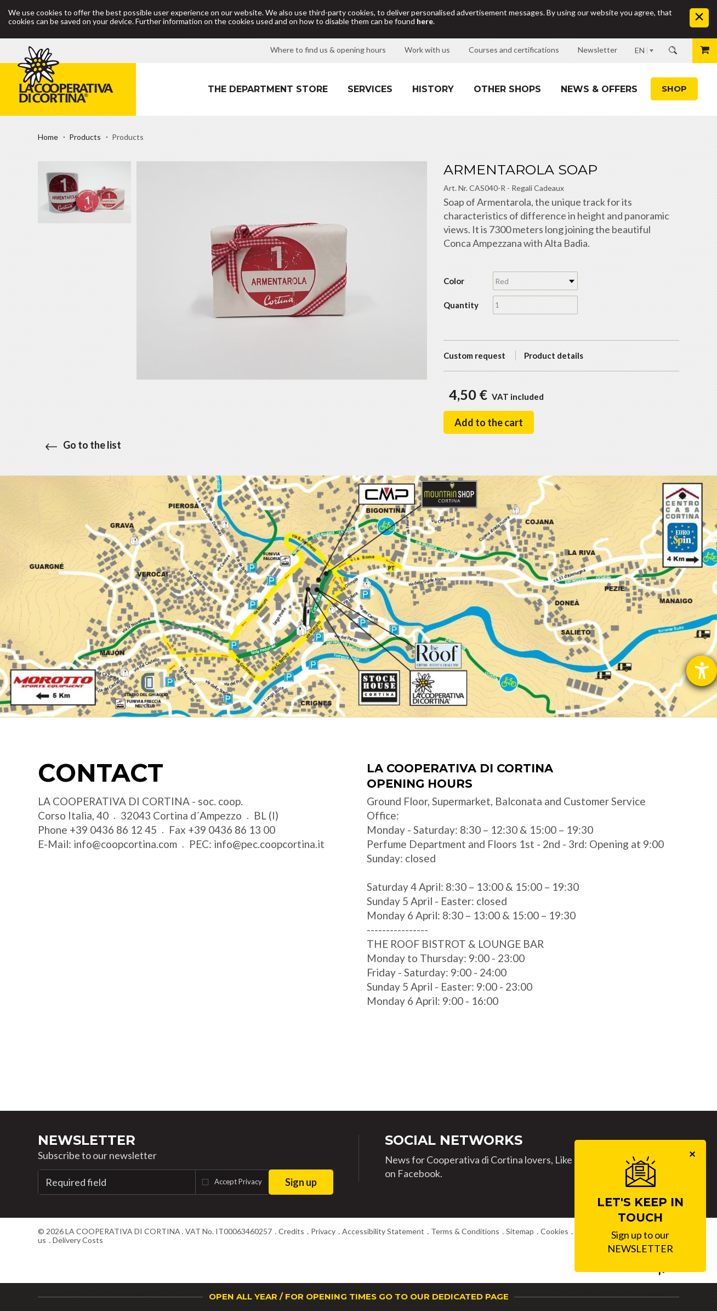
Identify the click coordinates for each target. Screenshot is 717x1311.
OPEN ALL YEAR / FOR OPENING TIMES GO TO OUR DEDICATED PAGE (359, 1296)
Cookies (554, 1231)
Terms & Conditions (465, 1231)
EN (640, 50)
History (433, 89)
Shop (674, 88)
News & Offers (599, 89)
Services (370, 89)
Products (85, 137)
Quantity (461, 305)
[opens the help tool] (701, 671)
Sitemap (520, 1231)
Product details (553, 355)
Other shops (507, 89)
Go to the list (79, 445)
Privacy (323, 1231)
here (425, 21)
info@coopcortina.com (125, 844)
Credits (291, 1231)
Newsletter (86, 1140)
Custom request (474, 355)
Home (48, 137)
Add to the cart (488, 422)
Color (453, 281)
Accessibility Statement (383, 1231)
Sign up (301, 1182)
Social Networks (453, 1140)
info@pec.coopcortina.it (269, 844)
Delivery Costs (78, 1240)
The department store (268, 89)
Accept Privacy (238, 1181)
